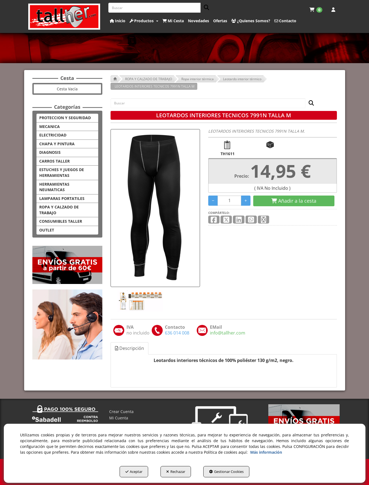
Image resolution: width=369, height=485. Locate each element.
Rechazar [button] (175, 471)
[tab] (130, 348)
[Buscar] (204, 8)
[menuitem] (315, 9)
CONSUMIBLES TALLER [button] (60, 221)
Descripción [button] (129, 348)
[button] (64, 17)
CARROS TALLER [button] (54, 161)
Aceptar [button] (133, 471)
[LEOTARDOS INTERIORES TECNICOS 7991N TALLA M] (155, 208)
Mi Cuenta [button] (118, 417)
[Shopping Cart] (293, 201)
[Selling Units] (229, 200)
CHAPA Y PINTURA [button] (57, 143)
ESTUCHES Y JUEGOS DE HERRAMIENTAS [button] (61, 172)
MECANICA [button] (49, 126)
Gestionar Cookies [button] (226, 471)
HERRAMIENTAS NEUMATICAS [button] (54, 187)
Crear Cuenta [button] (121, 411)
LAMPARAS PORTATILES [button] (61, 198)
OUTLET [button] (46, 230)
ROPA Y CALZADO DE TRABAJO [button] (59, 209)
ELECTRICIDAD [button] (52, 135)
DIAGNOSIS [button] (50, 152)
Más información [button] (266, 452)
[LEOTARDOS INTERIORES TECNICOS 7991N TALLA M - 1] (140, 301)
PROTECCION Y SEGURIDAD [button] (65, 117)
